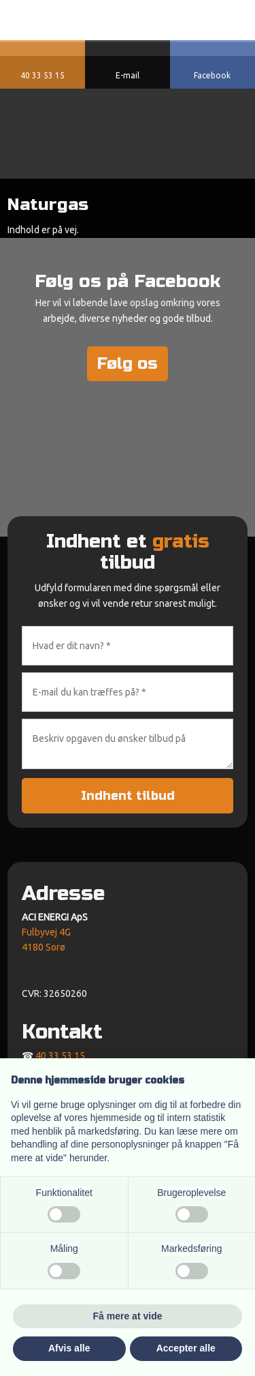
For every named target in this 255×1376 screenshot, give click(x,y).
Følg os (127, 364)
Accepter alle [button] (186, 1348)
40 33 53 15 (60, 1055)
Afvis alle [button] (69, 1348)
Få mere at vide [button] (128, 1316)
